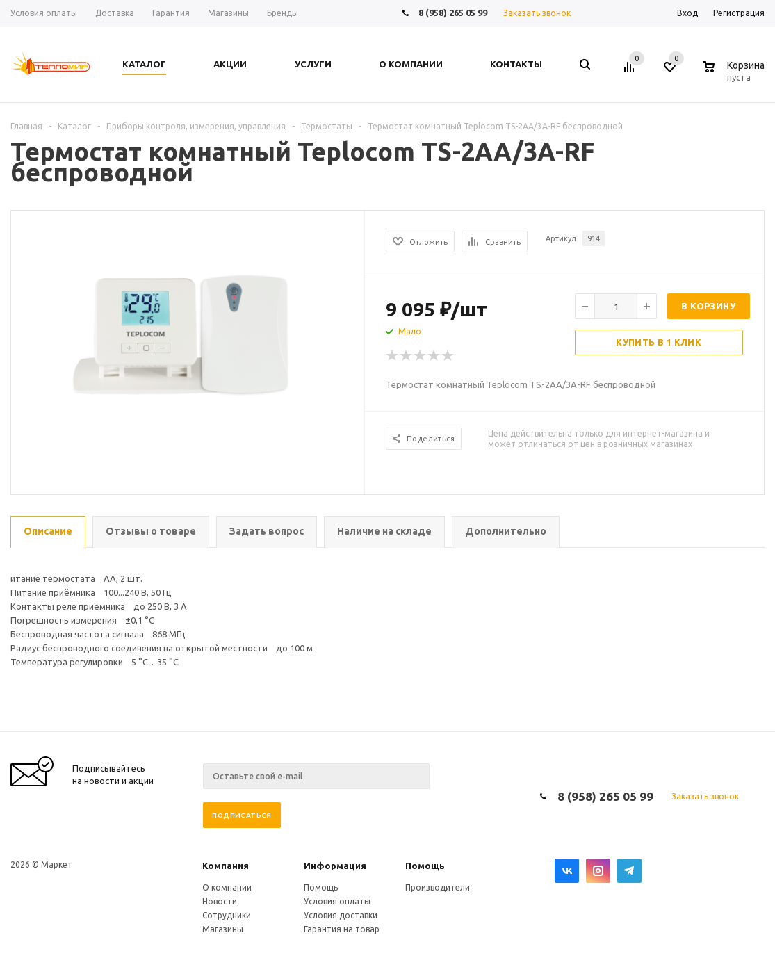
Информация (335, 865)
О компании (227, 887)
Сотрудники (226, 915)
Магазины (222, 929)
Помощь (425, 865)
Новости (219, 901)
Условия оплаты (337, 901)
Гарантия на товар (342, 929)
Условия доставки (340, 915)
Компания (225, 865)
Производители (437, 887)
